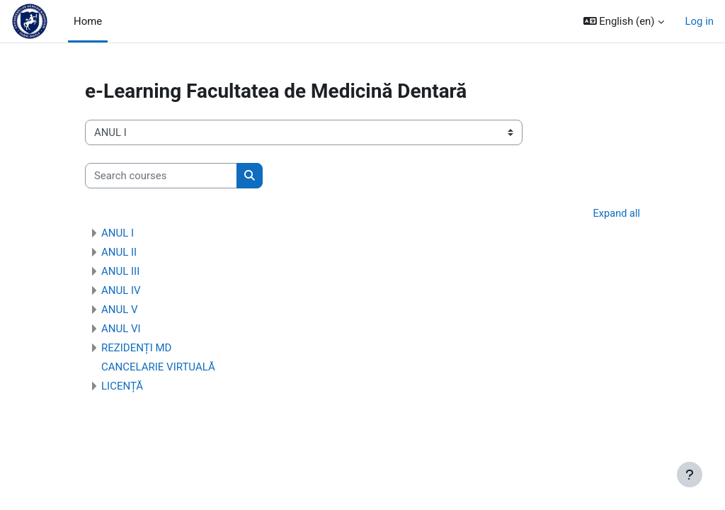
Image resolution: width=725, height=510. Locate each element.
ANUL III (120, 272)
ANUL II (119, 252)
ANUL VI (121, 329)
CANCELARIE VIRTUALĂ (158, 367)
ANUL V (119, 310)
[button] (623, 21)
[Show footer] (689, 474)
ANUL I (117, 233)
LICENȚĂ (122, 386)
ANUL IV (121, 291)
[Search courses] (161, 175)
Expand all (616, 214)
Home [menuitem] (88, 21)
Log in (699, 21)
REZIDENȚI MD (136, 348)
